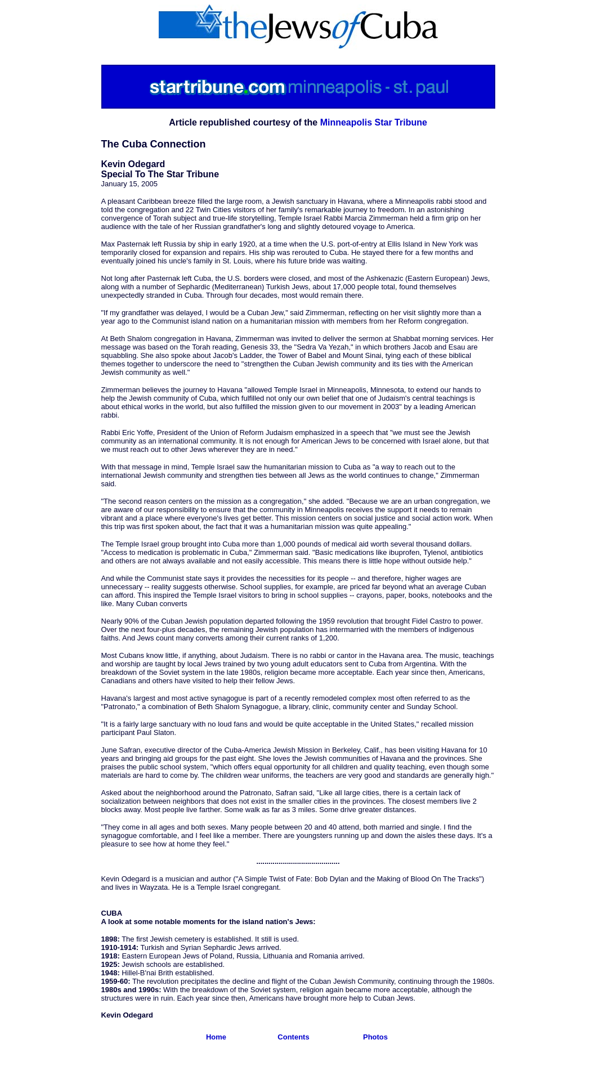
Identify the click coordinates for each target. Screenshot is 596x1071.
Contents (293, 1037)
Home (216, 1037)
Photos (375, 1037)
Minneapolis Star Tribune (373, 122)
